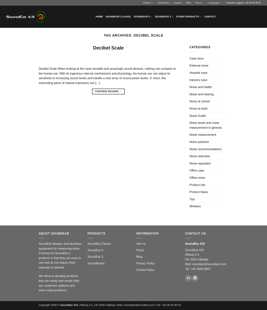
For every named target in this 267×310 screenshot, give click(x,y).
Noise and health (200, 87)
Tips (192, 199)
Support (177, 2)
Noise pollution (199, 142)
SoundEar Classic (118, 16)
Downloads (163, 2)
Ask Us (141, 243)
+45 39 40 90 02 (253, 2)
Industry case (198, 80)
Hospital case (198, 72)
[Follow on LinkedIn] (195, 278)
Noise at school (199, 101)
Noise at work (198, 108)
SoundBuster (96, 263)
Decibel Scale (108, 47)
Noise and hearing (201, 94)
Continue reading (108, 91)
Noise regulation (200, 163)
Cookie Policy (145, 269)
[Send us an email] (188, 278)
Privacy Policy (145, 263)
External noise (198, 65)
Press (140, 250)
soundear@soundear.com (209, 264)
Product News (198, 192)
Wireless (195, 206)
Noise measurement (202, 134)
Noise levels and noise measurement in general (205, 125)
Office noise (197, 177)
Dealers (148, 3)
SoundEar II (143, 17)
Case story (196, 58)
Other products (189, 17)
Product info (197, 185)
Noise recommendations (205, 149)
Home (99, 16)
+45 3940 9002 (200, 269)
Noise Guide (197, 115)
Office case (196, 170)
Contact (210, 16)
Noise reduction (199, 156)
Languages (215, 3)
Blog (188, 2)
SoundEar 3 (164, 17)
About (199, 3)
